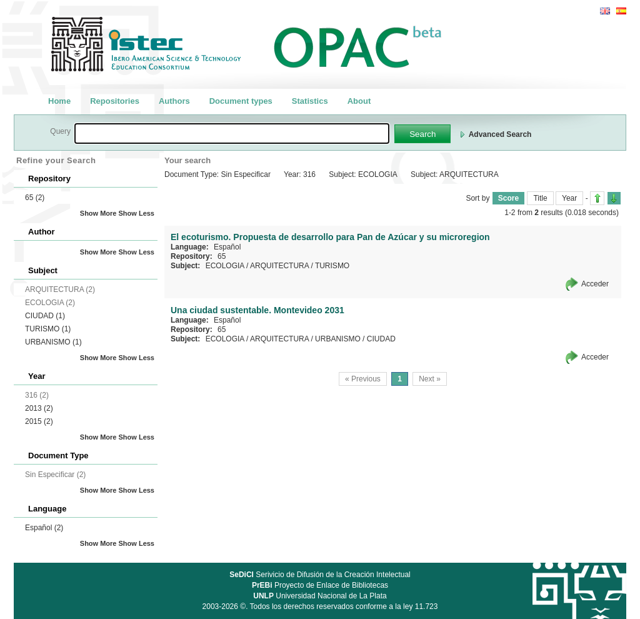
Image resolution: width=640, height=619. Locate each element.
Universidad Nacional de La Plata (319, 595)
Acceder (595, 283)
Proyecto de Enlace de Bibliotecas (320, 585)
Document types (240, 101)
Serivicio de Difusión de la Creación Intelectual (320, 574)
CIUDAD (45, 315)
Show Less (136, 213)
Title (540, 198)
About (359, 101)
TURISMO (48, 329)
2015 (39, 421)
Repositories (114, 101)
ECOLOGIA (225, 265)
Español (44, 527)
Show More (98, 213)
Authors (174, 101)
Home (59, 101)
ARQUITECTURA (279, 265)
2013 (39, 408)
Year (569, 198)
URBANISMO (53, 342)
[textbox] (231, 133)
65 (34, 197)
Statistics (310, 101)
